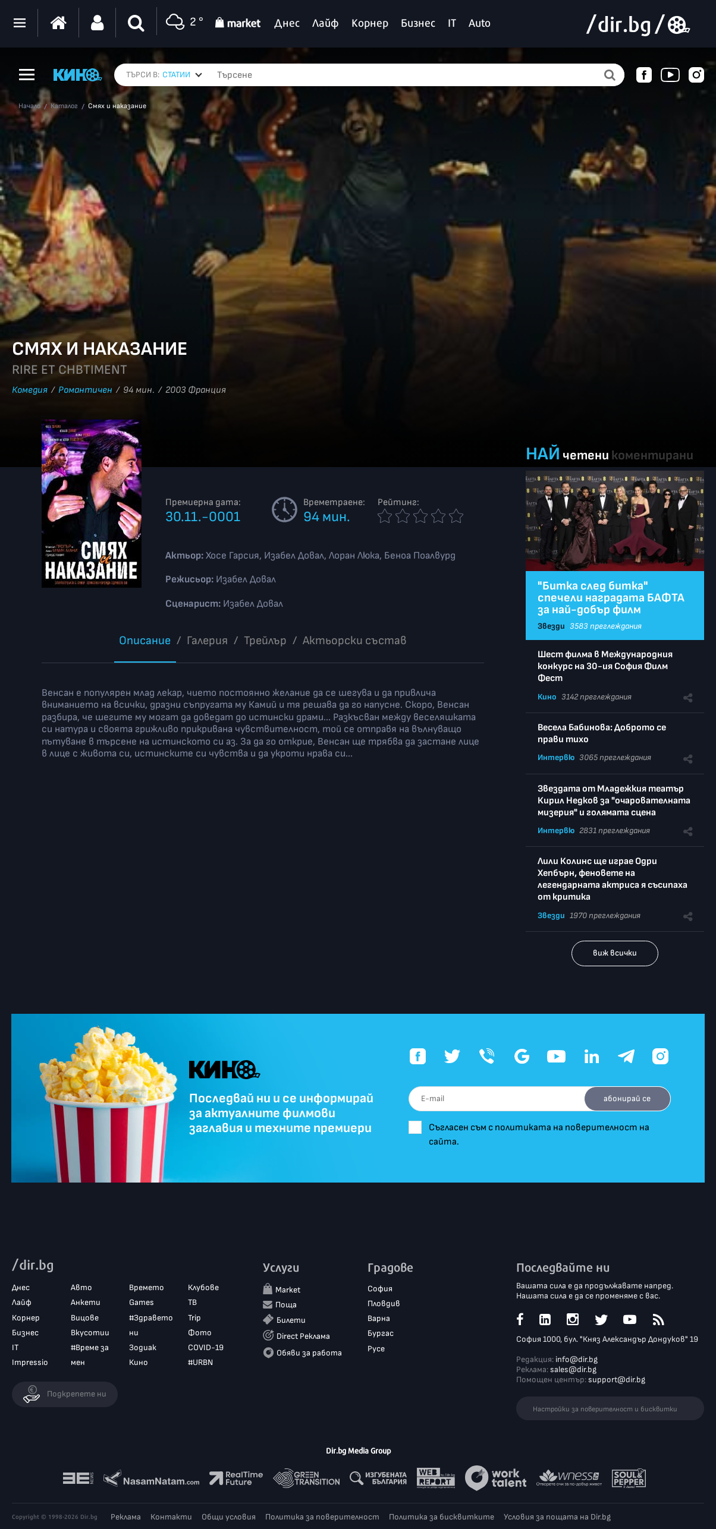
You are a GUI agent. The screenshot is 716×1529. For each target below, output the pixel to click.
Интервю (556, 757)
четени (586, 455)
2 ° (183, 23)
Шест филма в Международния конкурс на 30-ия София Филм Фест (605, 666)
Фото (200, 1333)
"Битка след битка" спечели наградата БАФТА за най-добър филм (611, 598)
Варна (379, 1319)
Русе (376, 1349)
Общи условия (229, 1517)
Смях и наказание (117, 106)
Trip (194, 1318)
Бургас (381, 1334)
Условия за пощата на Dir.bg (557, 1517)
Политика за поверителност (322, 1517)
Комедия (30, 390)
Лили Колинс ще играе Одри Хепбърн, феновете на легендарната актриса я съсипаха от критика (612, 879)
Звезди (551, 626)
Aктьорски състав (355, 640)
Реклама (126, 1517)
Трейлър (265, 640)
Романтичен (85, 390)
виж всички (615, 953)
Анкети (86, 1303)
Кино (547, 697)
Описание (145, 640)
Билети (291, 1321)
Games (141, 1303)
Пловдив (384, 1304)
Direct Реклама (303, 1337)
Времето (146, 1288)
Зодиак (142, 1348)
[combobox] (182, 75)
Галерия (207, 640)
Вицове (85, 1318)
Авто (81, 1288)
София (380, 1289)
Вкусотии (90, 1333)
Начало (29, 106)
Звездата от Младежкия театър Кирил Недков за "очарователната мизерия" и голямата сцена (614, 800)
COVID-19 (206, 1348)
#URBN (200, 1363)
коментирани (652, 455)
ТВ (192, 1303)
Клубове (203, 1288)
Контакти (171, 1517)
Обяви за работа (309, 1353)
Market (287, 1290)
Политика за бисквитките (441, 1517)
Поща (286, 1305)
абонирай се (625, 1098)
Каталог (64, 106)
